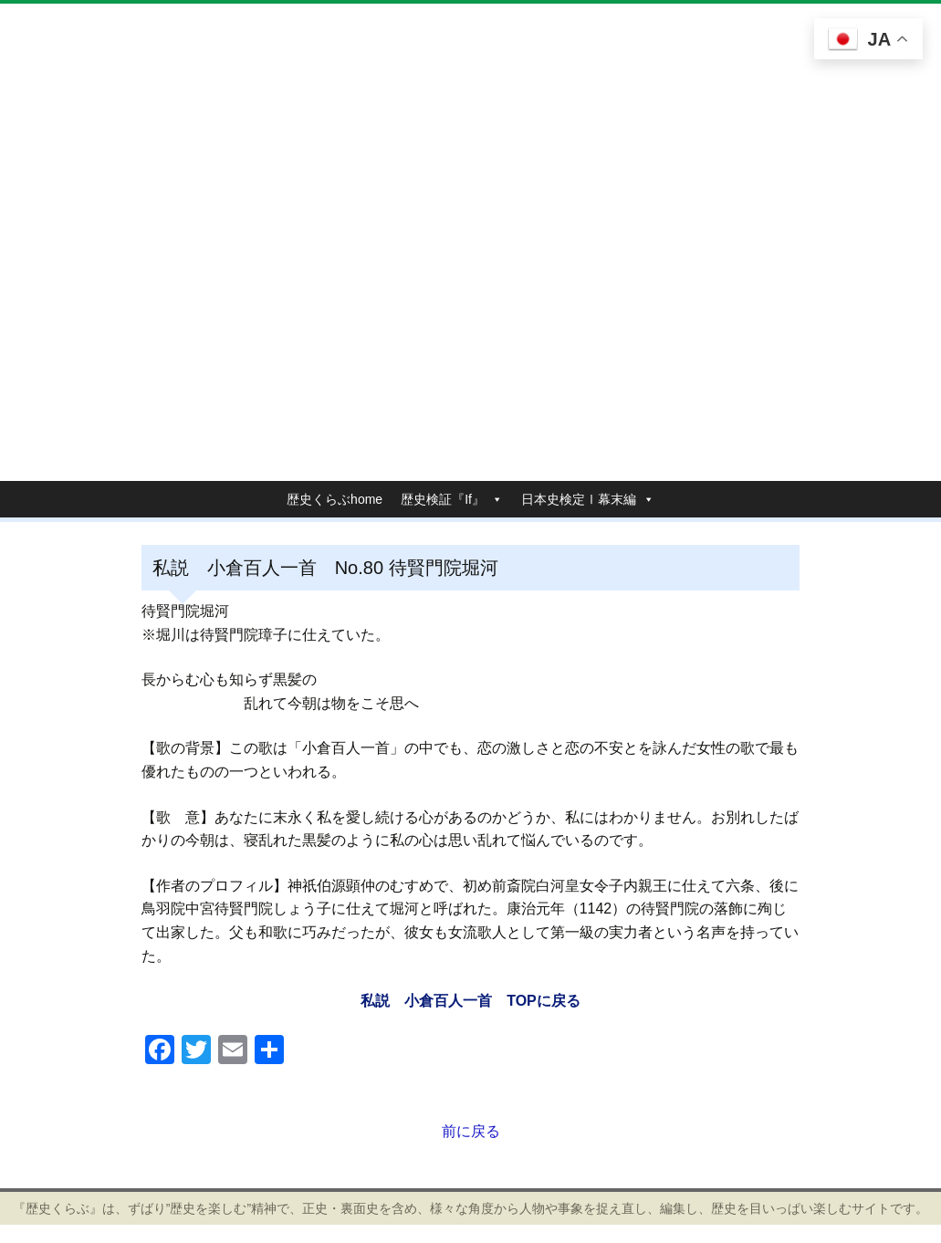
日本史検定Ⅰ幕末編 (578, 499)
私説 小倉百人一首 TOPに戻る (470, 1000)
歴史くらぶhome (334, 499)
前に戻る (471, 1131)
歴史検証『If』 (443, 499)
